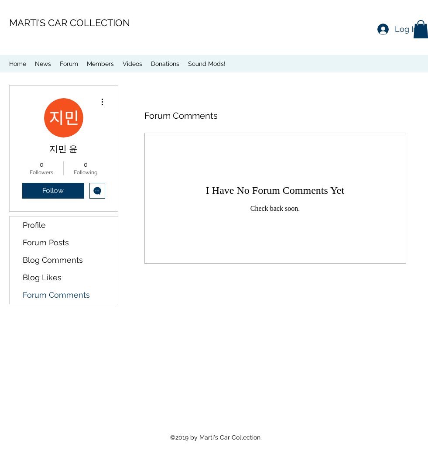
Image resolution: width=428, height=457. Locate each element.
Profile (34, 225)
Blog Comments (53, 260)
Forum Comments (56, 294)
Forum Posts (46, 242)
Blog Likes (42, 277)
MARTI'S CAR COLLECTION (69, 22)
